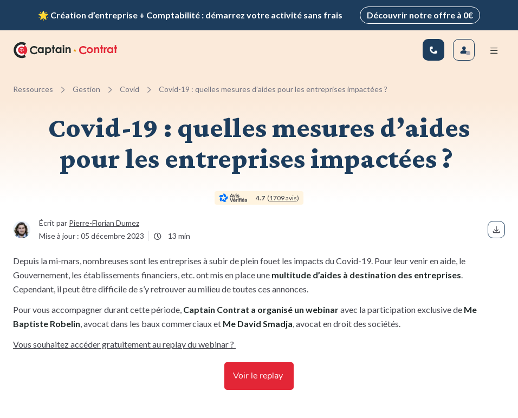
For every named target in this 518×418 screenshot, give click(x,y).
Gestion (86, 89)
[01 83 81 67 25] (433, 50)
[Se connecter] (464, 50)
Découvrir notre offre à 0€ (420, 15)
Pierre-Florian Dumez (104, 222)
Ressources (33, 89)
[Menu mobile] (494, 50)
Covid (129, 89)
